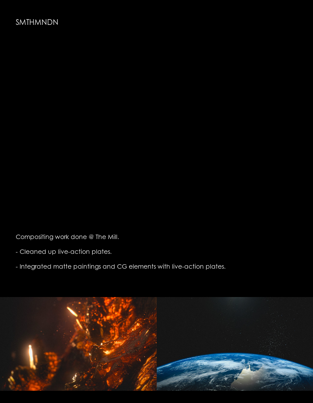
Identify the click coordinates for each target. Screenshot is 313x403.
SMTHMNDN (37, 22)
